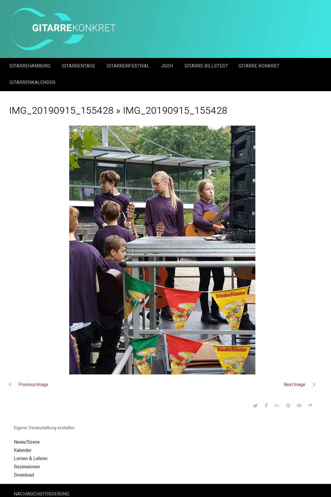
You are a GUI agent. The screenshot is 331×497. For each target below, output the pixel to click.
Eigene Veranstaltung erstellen (44, 427)
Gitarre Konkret (260, 66)
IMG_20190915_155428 (61, 110)
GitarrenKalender (32, 82)
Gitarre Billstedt (206, 66)
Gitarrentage (79, 66)
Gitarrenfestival (129, 66)
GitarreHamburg (30, 66)
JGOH (167, 66)
